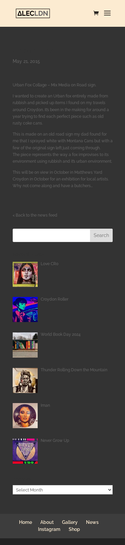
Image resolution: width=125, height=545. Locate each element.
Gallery (70, 522)
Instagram (49, 529)
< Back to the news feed (35, 215)
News (92, 522)
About (47, 522)
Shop (74, 529)
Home (25, 522)
